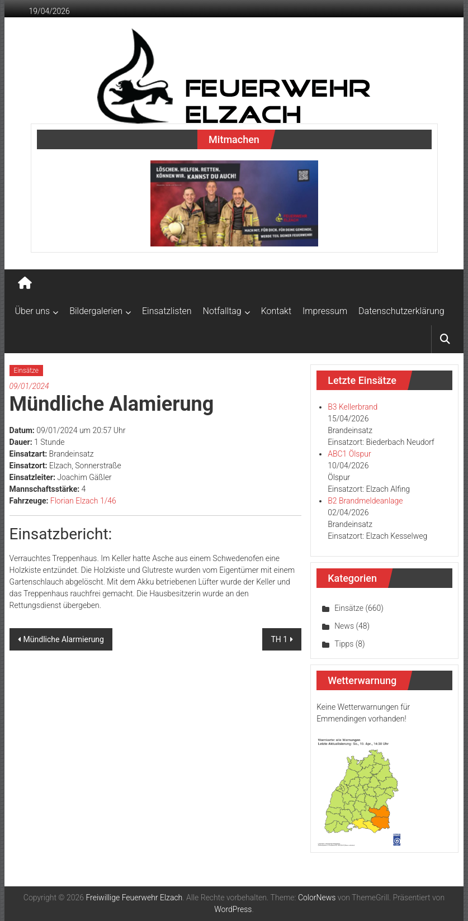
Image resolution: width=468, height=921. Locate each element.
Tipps (343, 643)
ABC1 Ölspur (349, 453)
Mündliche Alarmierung (63, 639)
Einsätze (26, 370)
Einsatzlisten (167, 311)
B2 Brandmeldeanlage (365, 500)
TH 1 (279, 639)
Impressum (324, 311)
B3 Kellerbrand (352, 406)
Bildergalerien (95, 311)
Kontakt (276, 311)
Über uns (32, 311)
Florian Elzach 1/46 (83, 500)
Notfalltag (222, 311)
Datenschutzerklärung (401, 311)
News (344, 625)
